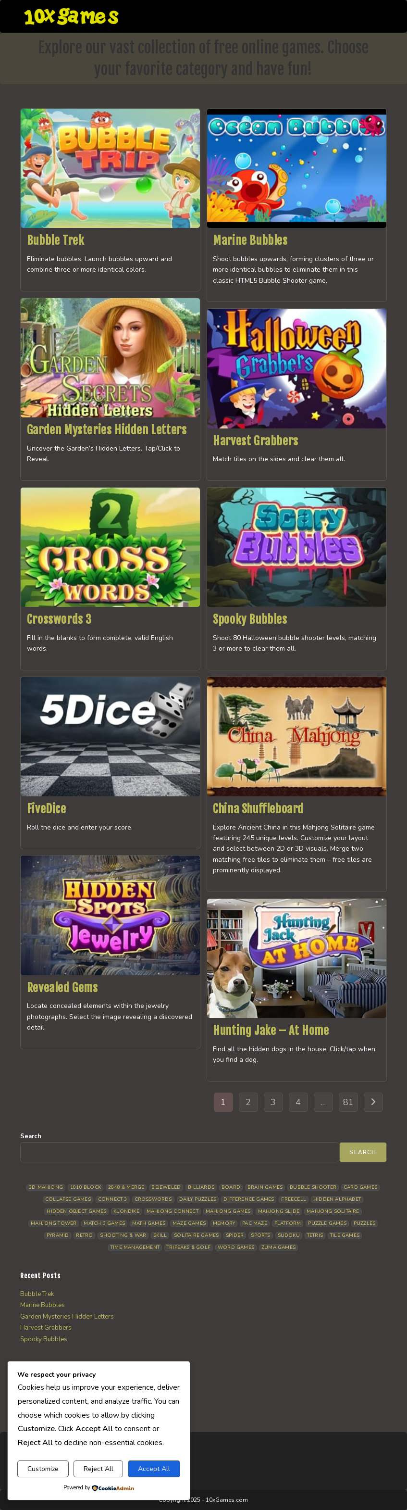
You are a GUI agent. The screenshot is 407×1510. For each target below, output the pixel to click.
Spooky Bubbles (250, 619)
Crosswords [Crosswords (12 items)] (153, 1199)
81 (348, 1102)
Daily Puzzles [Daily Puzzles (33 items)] (198, 1199)
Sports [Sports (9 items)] (260, 1235)
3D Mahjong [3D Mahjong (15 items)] (46, 1187)
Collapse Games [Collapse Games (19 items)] (68, 1199)
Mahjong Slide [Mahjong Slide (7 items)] (279, 1211)
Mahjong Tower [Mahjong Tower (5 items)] (54, 1223)
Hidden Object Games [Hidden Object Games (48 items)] (76, 1211)
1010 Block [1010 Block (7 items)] (85, 1187)
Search (30, 1136)
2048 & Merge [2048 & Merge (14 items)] (126, 1187)
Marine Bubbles (250, 240)
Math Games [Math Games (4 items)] (148, 1223)
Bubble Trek (56, 240)
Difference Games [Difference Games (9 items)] (248, 1199)
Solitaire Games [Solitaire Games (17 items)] (196, 1235)
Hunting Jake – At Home (271, 1030)
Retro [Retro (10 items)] (84, 1235)
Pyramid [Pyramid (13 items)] (58, 1235)
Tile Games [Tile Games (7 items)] (344, 1235)
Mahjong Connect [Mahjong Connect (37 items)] (172, 1211)
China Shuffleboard (258, 809)
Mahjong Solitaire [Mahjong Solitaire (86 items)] (333, 1211)
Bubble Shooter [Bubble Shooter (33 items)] (313, 1187)
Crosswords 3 (59, 619)
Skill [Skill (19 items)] (160, 1235)
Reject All (98, 1468)
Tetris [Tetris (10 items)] (315, 1235)
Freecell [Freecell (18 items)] (293, 1199)
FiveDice (46, 809)
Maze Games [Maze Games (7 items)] (189, 1223)
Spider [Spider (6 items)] (235, 1235)
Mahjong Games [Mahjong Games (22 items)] (228, 1211)
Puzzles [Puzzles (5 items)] (364, 1223)
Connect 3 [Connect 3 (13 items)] (112, 1199)
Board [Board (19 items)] (231, 1187)
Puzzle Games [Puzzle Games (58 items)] (327, 1223)
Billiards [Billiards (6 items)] (201, 1187)
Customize (43, 1468)
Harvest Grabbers (255, 441)
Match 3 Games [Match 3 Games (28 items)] (104, 1223)
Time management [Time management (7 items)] (135, 1247)
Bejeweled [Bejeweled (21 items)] (166, 1187)
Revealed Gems (62, 988)
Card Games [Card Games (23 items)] (360, 1187)
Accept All (154, 1468)
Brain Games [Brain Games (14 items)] (265, 1187)
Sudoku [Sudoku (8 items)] (289, 1235)
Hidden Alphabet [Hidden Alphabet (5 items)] (337, 1199)
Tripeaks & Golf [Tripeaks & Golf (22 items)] (188, 1247)
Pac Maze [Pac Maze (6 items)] (254, 1223)
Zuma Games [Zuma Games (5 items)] (278, 1247)
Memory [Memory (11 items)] (224, 1223)
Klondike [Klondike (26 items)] (126, 1211)
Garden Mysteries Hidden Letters (107, 430)
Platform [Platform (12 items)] (287, 1223)
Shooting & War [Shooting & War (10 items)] (123, 1235)
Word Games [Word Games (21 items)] (236, 1247)
